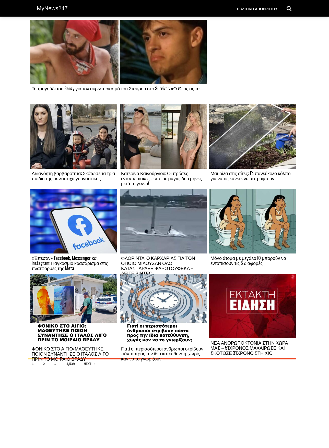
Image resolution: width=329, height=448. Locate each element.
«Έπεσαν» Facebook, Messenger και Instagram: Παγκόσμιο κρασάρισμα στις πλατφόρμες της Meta (70, 263)
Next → (90, 363)
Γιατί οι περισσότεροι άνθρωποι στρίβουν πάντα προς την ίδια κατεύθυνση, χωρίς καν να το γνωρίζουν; (162, 353)
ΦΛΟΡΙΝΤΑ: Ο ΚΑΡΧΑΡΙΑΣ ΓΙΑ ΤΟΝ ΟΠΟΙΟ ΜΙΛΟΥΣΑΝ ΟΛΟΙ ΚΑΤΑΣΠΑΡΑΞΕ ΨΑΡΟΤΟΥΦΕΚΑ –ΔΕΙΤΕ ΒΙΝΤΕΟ (158, 265)
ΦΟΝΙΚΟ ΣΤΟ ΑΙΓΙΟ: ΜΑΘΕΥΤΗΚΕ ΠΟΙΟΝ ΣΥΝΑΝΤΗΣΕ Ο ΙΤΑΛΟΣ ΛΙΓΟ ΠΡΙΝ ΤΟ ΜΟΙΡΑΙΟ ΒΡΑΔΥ (70, 353)
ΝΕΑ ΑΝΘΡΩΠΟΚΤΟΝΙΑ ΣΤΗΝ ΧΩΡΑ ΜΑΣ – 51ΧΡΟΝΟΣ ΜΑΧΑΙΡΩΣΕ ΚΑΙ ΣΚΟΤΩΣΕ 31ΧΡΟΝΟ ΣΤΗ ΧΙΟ (249, 347)
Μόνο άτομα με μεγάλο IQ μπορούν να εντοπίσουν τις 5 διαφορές (248, 260)
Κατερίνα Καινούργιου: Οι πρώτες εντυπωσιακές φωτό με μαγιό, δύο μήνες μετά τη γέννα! (161, 178)
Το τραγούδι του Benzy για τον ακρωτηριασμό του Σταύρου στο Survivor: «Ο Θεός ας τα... (117, 88)
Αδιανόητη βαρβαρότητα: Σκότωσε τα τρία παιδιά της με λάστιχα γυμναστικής (73, 175)
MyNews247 (52, 8)
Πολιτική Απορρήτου (257, 8)
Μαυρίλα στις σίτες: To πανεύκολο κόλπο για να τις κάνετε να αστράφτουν (250, 175)
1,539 (70, 363)
